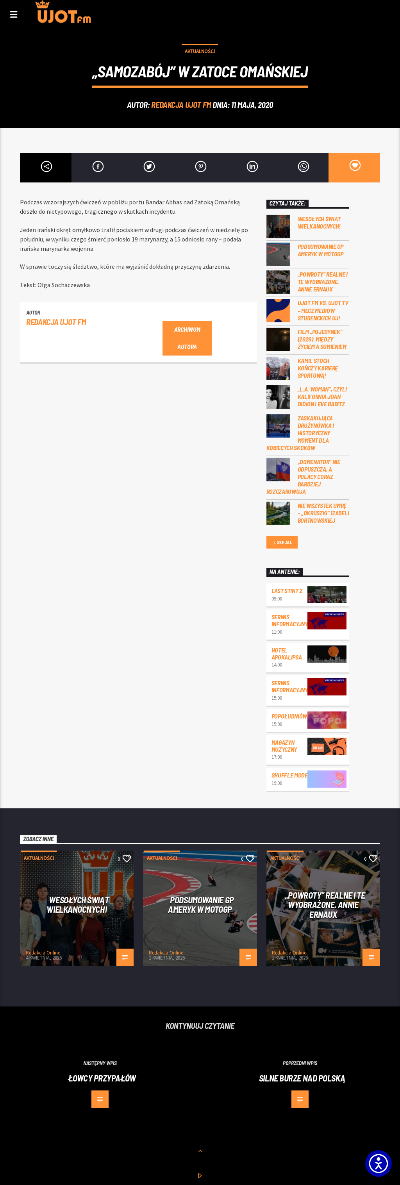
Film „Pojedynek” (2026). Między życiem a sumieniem (322, 339)
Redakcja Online (43, 952)
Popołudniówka (292, 716)
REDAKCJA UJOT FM (181, 104)
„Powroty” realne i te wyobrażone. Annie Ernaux (323, 281)
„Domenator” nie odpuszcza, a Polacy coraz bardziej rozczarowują (303, 476)
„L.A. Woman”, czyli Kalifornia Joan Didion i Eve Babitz (322, 396)
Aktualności (200, 51)
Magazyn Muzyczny (284, 745)
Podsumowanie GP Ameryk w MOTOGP (320, 250)
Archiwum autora (187, 337)
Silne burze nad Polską (302, 1078)
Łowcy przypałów (102, 1078)
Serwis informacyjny (289, 620)
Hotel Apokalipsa (286, 653)
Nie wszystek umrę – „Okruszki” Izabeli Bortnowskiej (323, 513)
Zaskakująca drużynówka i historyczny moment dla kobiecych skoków (300, 433)
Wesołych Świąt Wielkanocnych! (319, 222)
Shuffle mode (289, 775)
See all (282, 543)
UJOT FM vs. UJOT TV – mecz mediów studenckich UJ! (323, 310)
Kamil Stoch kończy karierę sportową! (318, 368)
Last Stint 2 (286, 590)
